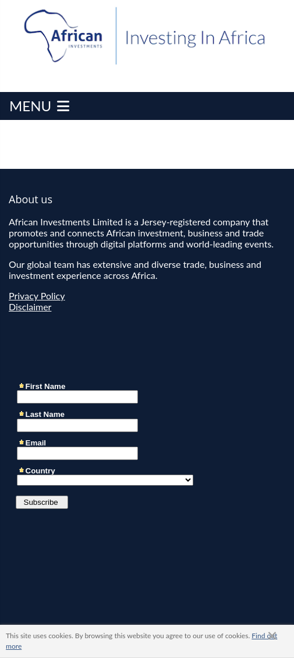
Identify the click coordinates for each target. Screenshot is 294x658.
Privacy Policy (37, 295)
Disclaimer (30, 306)
